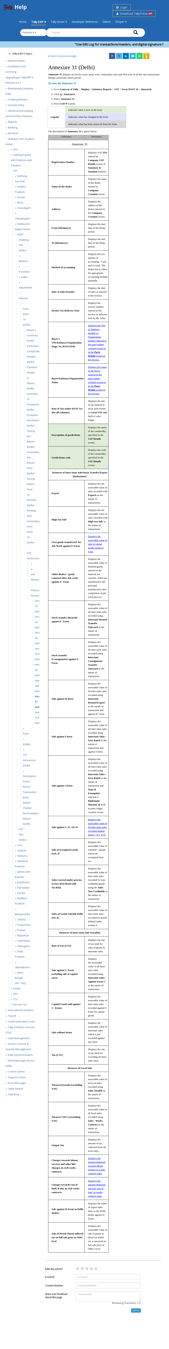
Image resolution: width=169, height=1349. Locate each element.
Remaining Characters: (126, 1303)
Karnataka (23, 887)
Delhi (20, 234)
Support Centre (17, 1077)
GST (15, 149)
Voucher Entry (16, 105)
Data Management (18, 1038)
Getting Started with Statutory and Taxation (21, 160)
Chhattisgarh (22, 218)
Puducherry (24, 924)
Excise (17, 988)
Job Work (13, 133)
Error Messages (17, 1083)
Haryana (22, 855)
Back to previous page (62, 56)
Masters (23, 261)
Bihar (20, 202)
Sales (24, 277)
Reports (12, 121)
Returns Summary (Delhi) (32, 335)
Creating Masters (18, 99)
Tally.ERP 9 (38, 22)
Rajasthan (23, 935)
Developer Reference (85, 22)
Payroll (12, 1015)
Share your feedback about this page (56, 1295)
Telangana (23, 946)
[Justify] (19, 54)
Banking (12, 127)
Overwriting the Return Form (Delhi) (33, 462)
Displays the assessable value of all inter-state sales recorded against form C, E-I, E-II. (97, 827)
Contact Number (54, 1285)
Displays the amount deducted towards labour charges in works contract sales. (96, 1166)
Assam (21, 197)
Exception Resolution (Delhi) (33, 420)
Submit (136, 1310)
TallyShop (13, 1094)
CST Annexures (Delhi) (29, 760)
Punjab (21, 930)
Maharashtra (22, 914)
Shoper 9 (121, 22)
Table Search (15, 1088)
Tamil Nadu (23, 940)
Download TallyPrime (134, 14)
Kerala (21, 893)
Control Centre (16, 1071)
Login (121, 7)
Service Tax (20, 1004)
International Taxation (20, 1010)
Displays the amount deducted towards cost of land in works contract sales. (96, 1188)
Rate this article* (54, 1269)
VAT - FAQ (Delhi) (22, 834)
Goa (19, 845)
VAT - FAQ (20, 983)
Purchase (24, 271)
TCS (15, 999)
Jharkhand (23, 882)
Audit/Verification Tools (21, 1021)
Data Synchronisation (20, 1055)
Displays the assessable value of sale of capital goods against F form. (97, 544)
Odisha (21, 919)
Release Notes (16, 60)
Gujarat (21, 850)
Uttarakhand (22, 967)
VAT (15, 170)
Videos (107, 22)
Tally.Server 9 (59, 22)
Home (22, 22)
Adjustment (25, 287)
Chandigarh (24, 208)
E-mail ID (49, 1277)
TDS (15, 993)
